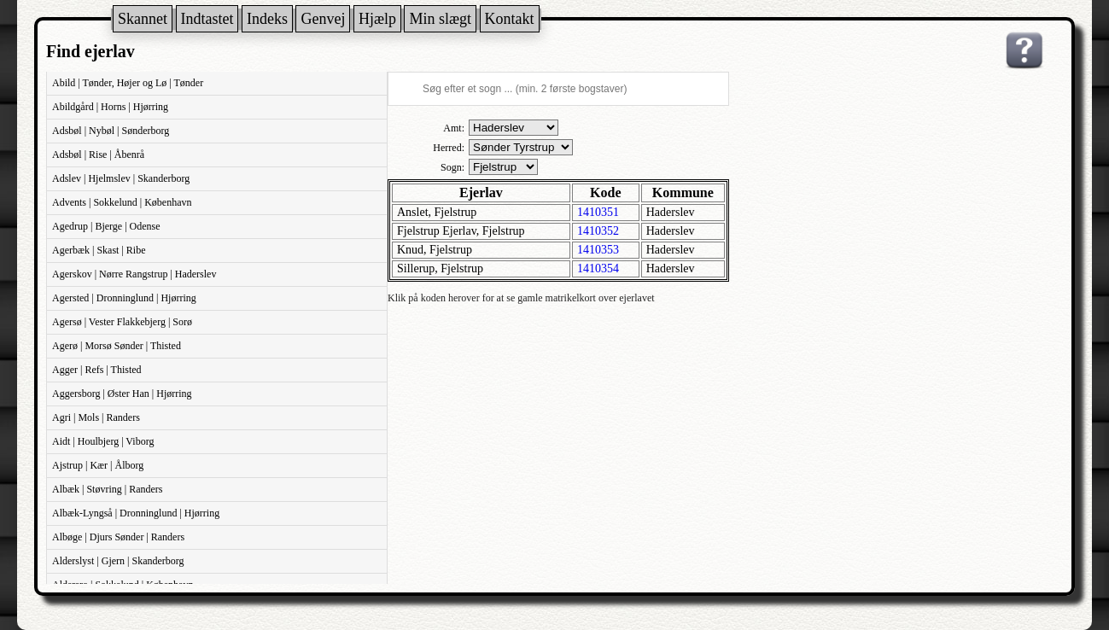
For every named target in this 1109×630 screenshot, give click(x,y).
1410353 (598, 249)
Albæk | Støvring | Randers (107, 489)
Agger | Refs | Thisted (97, 370)
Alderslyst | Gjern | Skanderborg (118, 561)
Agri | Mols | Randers (96, 417)
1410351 (598, 212)
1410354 (598, 268)
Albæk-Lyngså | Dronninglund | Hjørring (135, 513)
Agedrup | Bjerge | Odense (106, 226)
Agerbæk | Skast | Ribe (98, 250)
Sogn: (452, 167)
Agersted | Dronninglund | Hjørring (124, 298)
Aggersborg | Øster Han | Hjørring (122, 394)
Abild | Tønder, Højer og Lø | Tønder (127, 83)
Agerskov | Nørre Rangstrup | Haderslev (134, 274)
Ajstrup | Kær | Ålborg (97, 465)
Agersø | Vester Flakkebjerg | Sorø (122, 322)
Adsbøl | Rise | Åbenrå (98, 154)
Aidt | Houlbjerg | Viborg (103, 441)
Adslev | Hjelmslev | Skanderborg (121, 178)
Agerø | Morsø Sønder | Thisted (116, 346)
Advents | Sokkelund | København (121, 202)
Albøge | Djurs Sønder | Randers (118, 537)
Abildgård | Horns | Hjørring (110, 107)
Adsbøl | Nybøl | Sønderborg (110, 131)
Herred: (448, 148)
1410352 (598, 231)
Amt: (453, 128)
